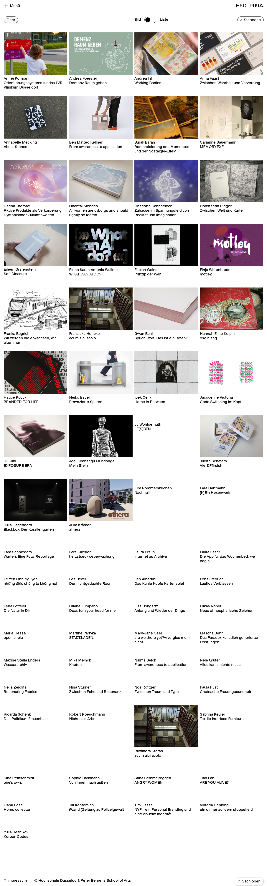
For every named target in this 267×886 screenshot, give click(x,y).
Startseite (250, 20)
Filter (10, 20)
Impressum (15, 880)
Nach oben (249, 881)
